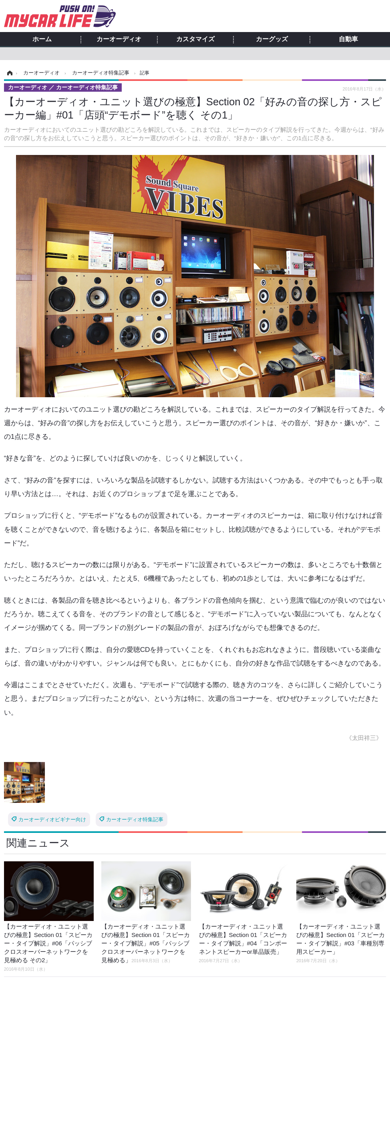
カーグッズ (272, 39)
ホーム (42, 39)
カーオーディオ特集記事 (134, 819)
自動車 (348, 39)
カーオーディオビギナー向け (52, 819)
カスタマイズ (195, 39)
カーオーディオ (118, 39)
